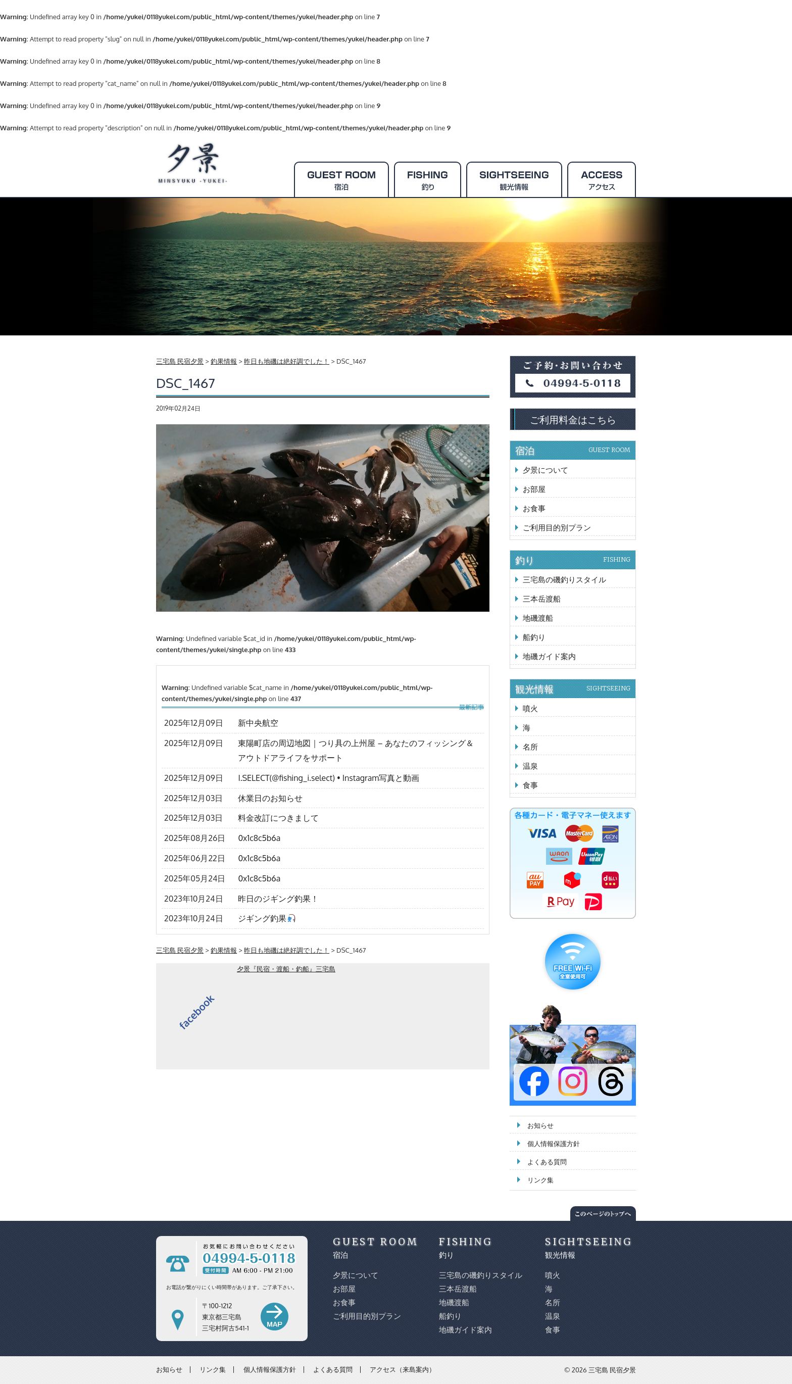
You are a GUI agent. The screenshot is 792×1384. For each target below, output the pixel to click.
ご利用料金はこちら (573, 419)
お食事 (534, 508)
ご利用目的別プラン (557, 527)
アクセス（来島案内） (402, 1369)
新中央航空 (258, 723)
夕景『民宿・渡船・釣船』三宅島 (286, 969)
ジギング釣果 (266, 918)
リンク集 (540, 1180)
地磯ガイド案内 (549, 656)
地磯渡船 (538, 618)
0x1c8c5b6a (259, 838)
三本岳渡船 (542, 599)
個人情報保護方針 (553, 1144)
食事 (530, 785)
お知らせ (540, 1125)
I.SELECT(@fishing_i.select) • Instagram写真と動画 (328, 778)
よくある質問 (547, 1162)
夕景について (545, 470)
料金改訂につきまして (278, 818)
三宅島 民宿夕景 (612, 1370)
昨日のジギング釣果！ (278, 899)
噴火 (530, 708)
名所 (530, 747)
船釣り (534, 637)
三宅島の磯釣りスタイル (564, 579)
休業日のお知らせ (270, 798)
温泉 (530, 766)
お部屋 (534, 489)
